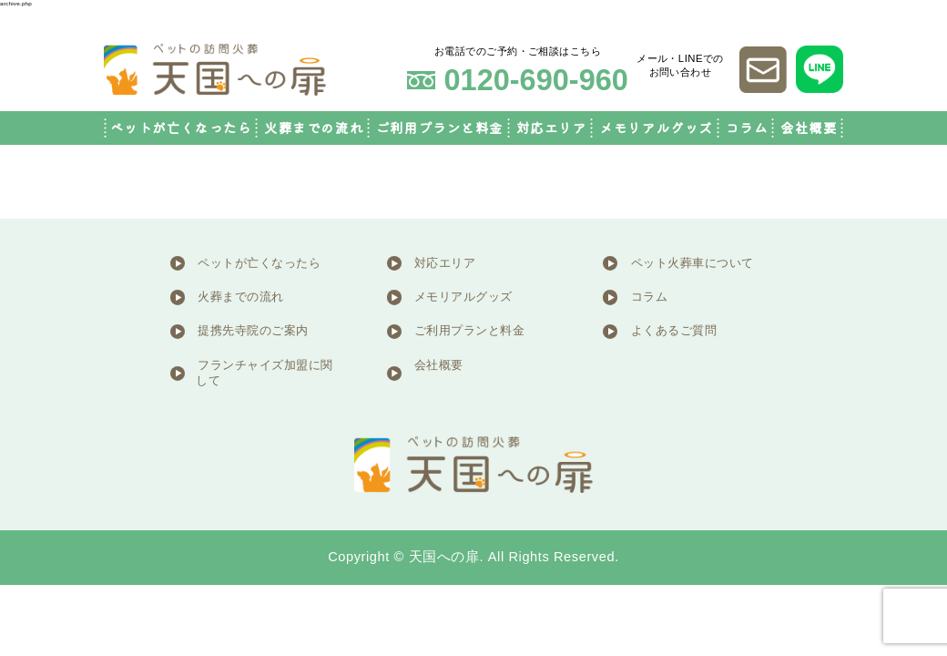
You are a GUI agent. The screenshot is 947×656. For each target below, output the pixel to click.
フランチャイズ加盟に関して (264, 373)
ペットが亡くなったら (181, 128)
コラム (747, 128)
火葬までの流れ (313, 128)
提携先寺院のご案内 (253, 330)
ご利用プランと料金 (440, 128)
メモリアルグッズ (656, 128)
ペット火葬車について (692, 263)
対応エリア (551, 128)
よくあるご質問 (674, 330)
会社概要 (808, 128)
